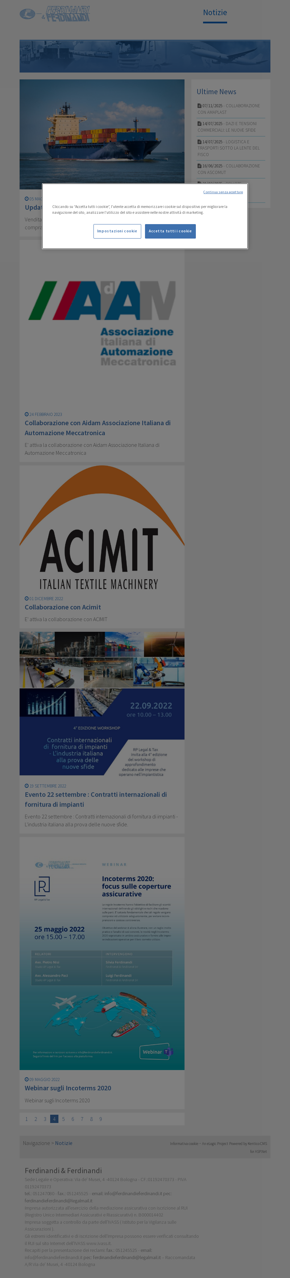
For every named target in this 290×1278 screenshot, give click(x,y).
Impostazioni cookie (117, 231)
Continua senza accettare (223, 192)
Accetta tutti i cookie (170, 231)
